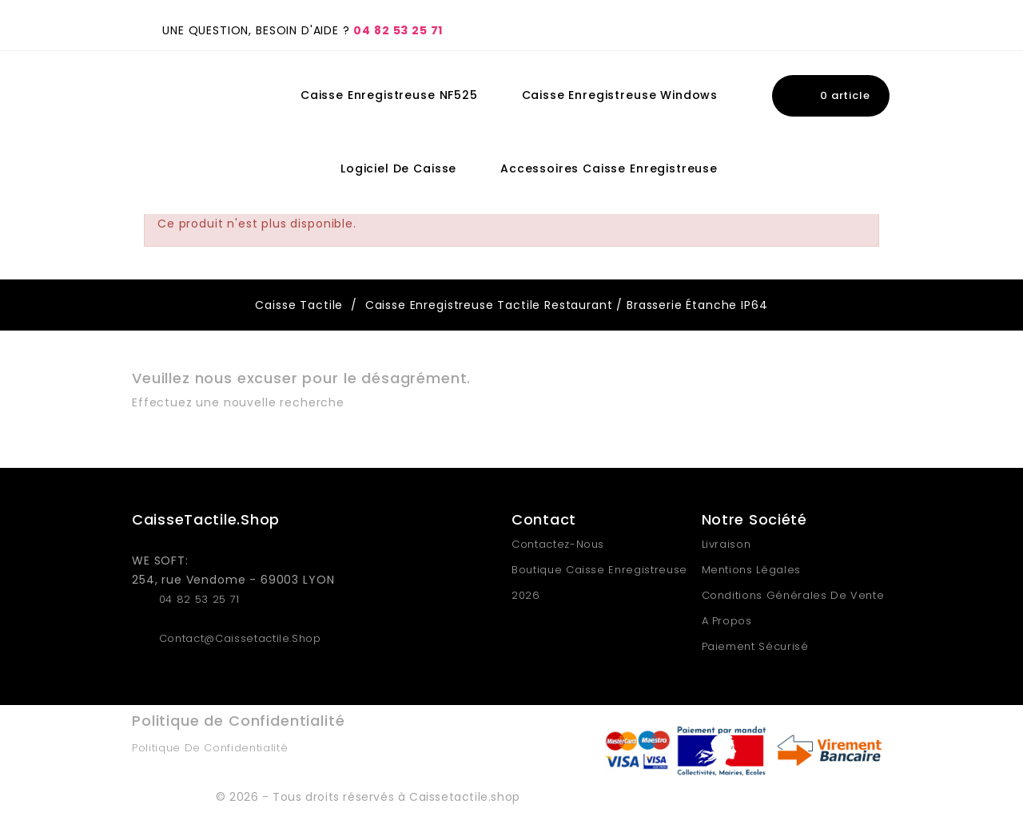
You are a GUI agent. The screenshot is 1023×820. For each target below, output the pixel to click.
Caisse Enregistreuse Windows (620, 95)
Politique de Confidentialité (210, 747)
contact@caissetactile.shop (240, 638)
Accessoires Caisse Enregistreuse (609, 168)
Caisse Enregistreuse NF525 (389, 95)
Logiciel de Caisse (398, 168)
